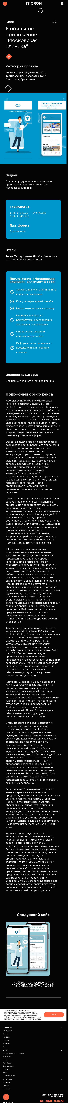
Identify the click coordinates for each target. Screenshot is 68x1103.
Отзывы (6, 1085)
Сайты (5, 1034)
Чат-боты (6, 1037)
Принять (54, 1015)
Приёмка (6, 1069)
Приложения (7, 1030)
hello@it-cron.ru (51, 1101)
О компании (7, 1082)
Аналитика (7, 1056)
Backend (6, 1040)
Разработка (7, 1063)
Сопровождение (9, 1075)
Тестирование (8, 1066)
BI (4, 1046)
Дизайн (5, 1060)
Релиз (5, 1072)
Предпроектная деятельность (14, 1053)
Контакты (6, 1089)
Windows (6, 1043)
